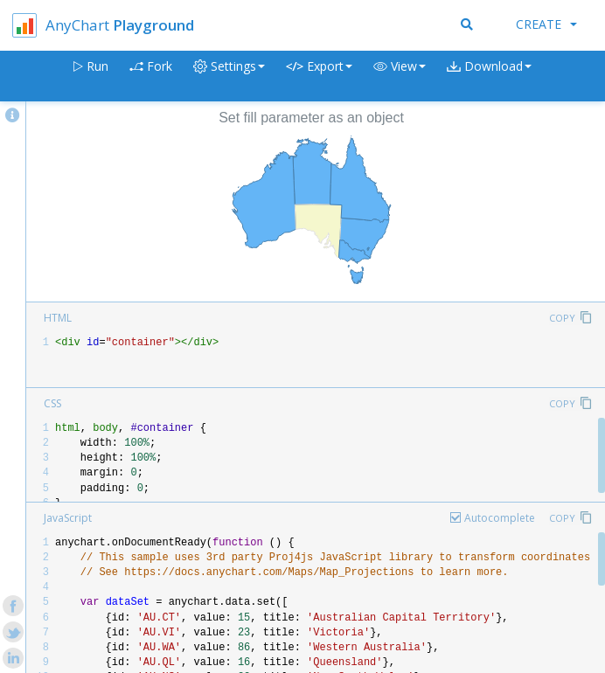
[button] (399, 76)
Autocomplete (499, 517)
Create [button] (546, 24)
